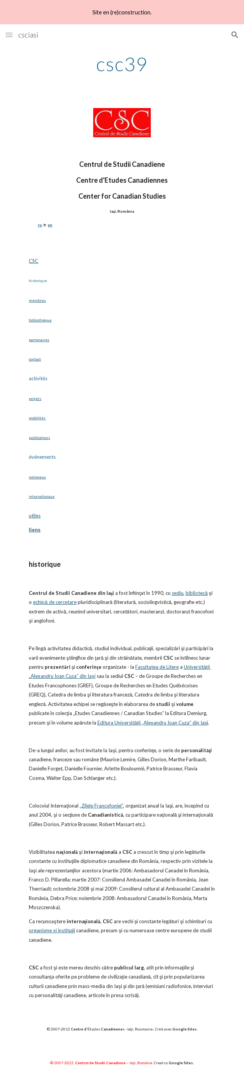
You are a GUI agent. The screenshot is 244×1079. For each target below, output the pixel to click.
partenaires (39, 339)
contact (35, 359)
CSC (33, 261)
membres (37, 300)
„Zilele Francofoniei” (101, 806)
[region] (122, 12)
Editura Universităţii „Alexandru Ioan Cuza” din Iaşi (152, 723)
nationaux (37, 477)
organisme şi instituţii (52, 930)
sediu (177, 593)
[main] (122, 64)
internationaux (42, 496)
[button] (9, 34)
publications (39, 437)
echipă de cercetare (54, 602)
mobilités (37, 418)
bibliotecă (197, 593)
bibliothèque (40, 320)
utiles (35, 516)
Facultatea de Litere (157, 667)
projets (35, 398)
